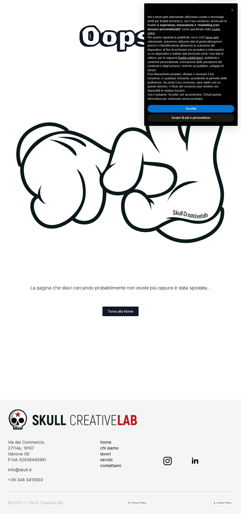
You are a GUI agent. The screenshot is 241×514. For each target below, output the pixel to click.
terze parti (212, 422)
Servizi (106, 459)
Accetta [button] (191, 493)
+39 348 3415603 (25, 479)
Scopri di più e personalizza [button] (191, 502)
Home (105, 442)
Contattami (110, 465)
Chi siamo (109, 448)
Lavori (105, 453)
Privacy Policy (139, 502)
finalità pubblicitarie (190, 442)
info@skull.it (20, 469)
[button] (232, 394)
